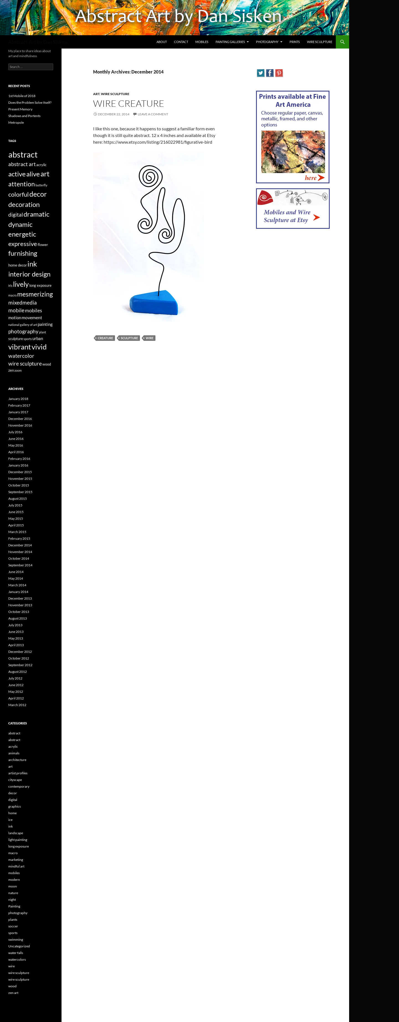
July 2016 (15, 432)
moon (12, 886)
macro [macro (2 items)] (12, 295)
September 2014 (20, 565)
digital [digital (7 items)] (15, 215)
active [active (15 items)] (17, 174)
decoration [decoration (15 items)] (24, 204)
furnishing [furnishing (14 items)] (22, 253)
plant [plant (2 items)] (42, 332)
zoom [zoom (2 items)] (18, 370)
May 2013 (15, 638)
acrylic (13, 746)
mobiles (14, 873)
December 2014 (20, 545)
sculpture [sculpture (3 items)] (15, 338)
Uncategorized (19, 946)
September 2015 (20, 492)
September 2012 (20, 665)
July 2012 (15, 678)
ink (10, 826)
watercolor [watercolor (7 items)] (21, 356)
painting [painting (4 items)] (45, 324)
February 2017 (19, 405)
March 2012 (17, 705)
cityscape (15, 780)
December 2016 (20, 419)
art (96, 94)
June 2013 (16, 632)
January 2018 (18, 399)
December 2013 (20, 598)
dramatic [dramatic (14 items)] (36, 214)
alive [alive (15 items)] (33, 174)
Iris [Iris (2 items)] (10, 285)
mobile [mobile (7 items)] (16, 310)
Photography (267, 42)
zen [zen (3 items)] (11, 370)
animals (13, 753)
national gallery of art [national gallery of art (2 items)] (22, 324)
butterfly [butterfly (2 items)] (41, 185)
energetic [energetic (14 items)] (22, 234)
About (162, 42)
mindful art (16, 866)
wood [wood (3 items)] (46, 364)
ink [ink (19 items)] (32, 263)
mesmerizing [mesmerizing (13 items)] (35, 294)
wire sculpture (115, 94)
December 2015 (20, 472)
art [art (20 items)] (45, 173)
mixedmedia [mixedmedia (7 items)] (22, 303)
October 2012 (18, 658)
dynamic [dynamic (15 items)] (20, 224)
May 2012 (15, 691)
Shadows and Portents (24, 116)
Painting (14, 906)
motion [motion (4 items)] (14, 317)
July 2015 (15, 505)
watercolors (17, 959)
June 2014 (16, 572)
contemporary (18, 786)
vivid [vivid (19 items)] (39, 346)
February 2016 (19, 459)
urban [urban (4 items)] (37, 338)
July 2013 (15, 625)
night (12, 899)
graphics (14, 806)
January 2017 (18, 412)
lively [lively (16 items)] (21, 284)
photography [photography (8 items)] (23, 331)
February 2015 (19, 538)
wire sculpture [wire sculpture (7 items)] (25, 364)
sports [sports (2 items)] (28, 339)
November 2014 (20, 552)
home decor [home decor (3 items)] (17, 265)
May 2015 (15, 518)
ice (10, 820)
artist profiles (17, 773)
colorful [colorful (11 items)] (18, 194)
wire (150, 338)
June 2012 (16, 685)
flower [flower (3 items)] (43, 244)
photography (17, 913)
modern (14, 880)
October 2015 (18, 485)
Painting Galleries (230, 42)
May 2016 (15, 445)
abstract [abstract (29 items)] (23, 154)
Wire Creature (128, 103)
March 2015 (17, 532)
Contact (181, 42)
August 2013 (17, 618)
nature (13, 893)
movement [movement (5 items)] (32, 317)
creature (105, 338)
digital (12, 800)
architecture (17, 760)
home (12, 813)
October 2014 (18, 558)
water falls (15, 953)
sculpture (129, 338)
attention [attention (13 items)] (21, 184)
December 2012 (20, 652)
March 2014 (17, 585)
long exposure (18, 846)
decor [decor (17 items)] (38, 194)
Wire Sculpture (319, 42)
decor (12, 793)
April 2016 (16, 452)
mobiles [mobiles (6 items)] (33, 310)
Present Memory (20, 109)
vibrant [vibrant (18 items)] (19, 347)
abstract (14, 733)
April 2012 (16, 698)
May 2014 (15, 578)
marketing (15, 860)
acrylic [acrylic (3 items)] (41, 165)
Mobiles (201, 42)
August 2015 (17, 498)
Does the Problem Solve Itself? (30, 102)
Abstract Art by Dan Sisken (37, 42)
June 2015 (16, 512)
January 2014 (18, 592)
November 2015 (20, 478)
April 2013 (16, 645)
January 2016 (18, 465)
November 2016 (20, 425)
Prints (295, 42)
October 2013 (18, 612)
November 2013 (20, 605)
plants (12, 919)
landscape (15, 833)
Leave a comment (153, 114)
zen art (13, 993)
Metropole (16, 122)
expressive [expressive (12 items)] (22, 243)
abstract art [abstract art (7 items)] (22, 164)
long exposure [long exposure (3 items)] (40, 285)
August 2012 (17, 672)
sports (12, 933)
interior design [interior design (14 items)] (29, 274)
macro (13, 853)
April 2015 (16, 525)
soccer (13, 926)
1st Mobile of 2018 (21, 96)
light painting (17, 840)
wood (12, 986)
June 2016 (16, 439)
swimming (15, 939)
